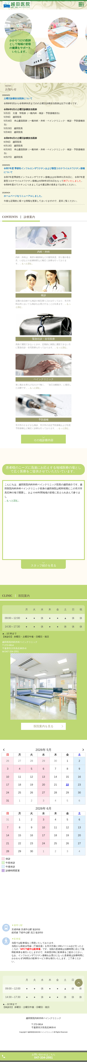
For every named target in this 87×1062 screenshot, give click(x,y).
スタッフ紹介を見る (43, 565)
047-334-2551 (12, 651)
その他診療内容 (43, 440)
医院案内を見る (43, 726)
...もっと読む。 (13, 500)
